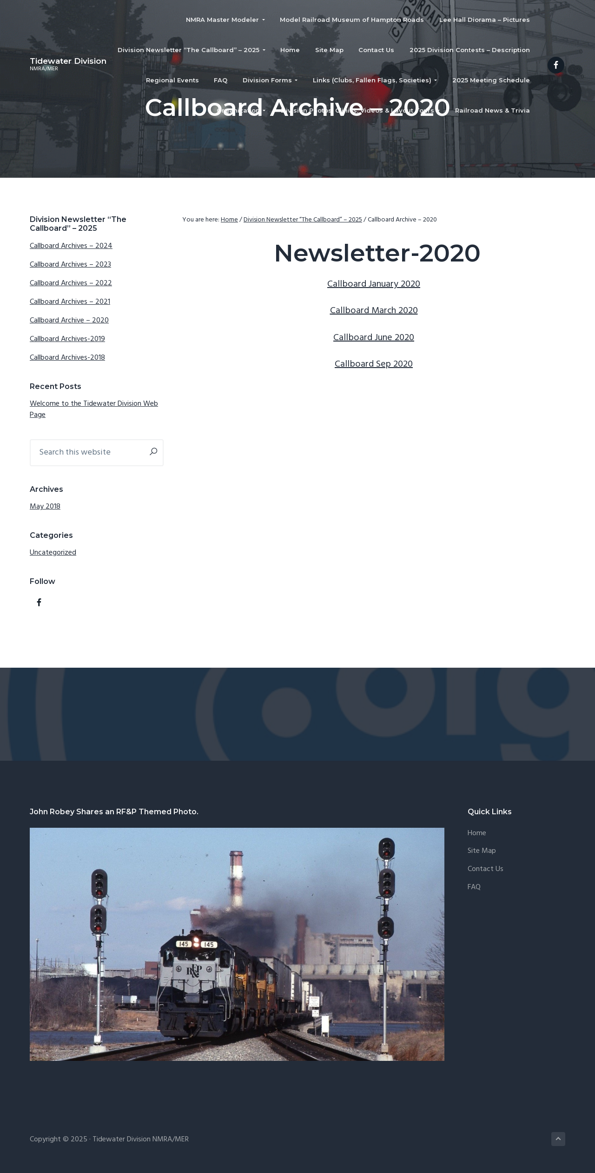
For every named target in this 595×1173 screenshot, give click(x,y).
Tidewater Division (68, 61)
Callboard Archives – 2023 (70, 265)
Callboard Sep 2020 (374, 364)
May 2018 (45, 507)
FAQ (474, 887)
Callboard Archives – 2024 (71, 246)
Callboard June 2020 (373, 337)
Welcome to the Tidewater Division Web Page (94, 409)
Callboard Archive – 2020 (69, 321)
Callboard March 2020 (374, 310)
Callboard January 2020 (373, 284)
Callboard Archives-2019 (67, 339)
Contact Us (485, 869)
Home (477, 833)
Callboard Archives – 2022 (71, 283)
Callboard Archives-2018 (67, 358)
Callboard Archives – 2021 (70, 302)
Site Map (482, 851)
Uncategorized (53, 553)
